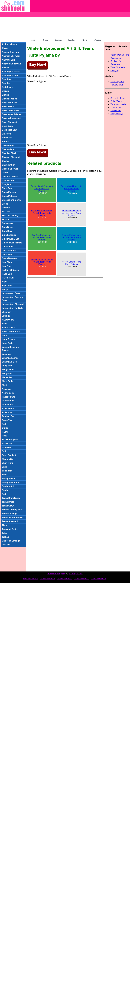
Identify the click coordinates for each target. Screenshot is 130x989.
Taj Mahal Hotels (118, 104)
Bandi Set (7, 79)
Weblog (71, 40)
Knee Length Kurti (11, 331)
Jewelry (58, 40)
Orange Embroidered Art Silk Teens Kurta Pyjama (71, 237)
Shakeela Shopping (56, 573)
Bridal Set (7, 138)
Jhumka (6, 316)
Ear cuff (6, 212)
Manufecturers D (81, 579)
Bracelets (6, 134)
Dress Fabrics (9, 192)
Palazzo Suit (8, 401)
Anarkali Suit (8, 60)
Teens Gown (8, 506)
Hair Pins (6, 266)
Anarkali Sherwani (11, 56)
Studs (5, 490)
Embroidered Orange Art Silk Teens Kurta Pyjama (71, 213)
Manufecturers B (47, 579)
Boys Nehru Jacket (11, 118)
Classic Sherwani (10, 169)
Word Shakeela (117, 67)
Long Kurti (7, 366)
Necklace (6, 389)
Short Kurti (7, 463)
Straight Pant (8, 478)
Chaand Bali (8, 145)
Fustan (5, 219)
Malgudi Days (116, 114)
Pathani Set (7, 405)
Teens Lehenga (9, 513)
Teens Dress (8, 502)
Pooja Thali (7, 420)
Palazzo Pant (8, 397)
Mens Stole (7, 381)
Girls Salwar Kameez (12, 243)
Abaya (5, 48)
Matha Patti (7, 377)
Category (114, 70)
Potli (4, 424)
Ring (4, 436)
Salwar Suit (7, 443)
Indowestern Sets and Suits (12, 298)
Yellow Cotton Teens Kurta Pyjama (71, 263)
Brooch (5, 141)
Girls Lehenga (9, 235)
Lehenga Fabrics (10, 358)
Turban (5, 537)
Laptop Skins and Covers (10, 348)
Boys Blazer (8, 106)
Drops (5, 204)
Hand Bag (7, 274)
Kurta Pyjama (8, 339)
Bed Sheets (7, 87)
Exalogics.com (76, 573)
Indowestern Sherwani (13, 304)
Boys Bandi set (9, 103)
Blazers (5, 91)
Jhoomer (6, 312)
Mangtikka (7, 373)
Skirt (4, 467)
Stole (4, 475)
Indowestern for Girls (12, 308)
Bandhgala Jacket (11, 71)
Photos (97, 40)
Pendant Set (8, 416)
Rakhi (5, 432)
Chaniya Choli (9, 153)
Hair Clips (7, 262)
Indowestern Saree (11, 293)
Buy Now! (37, 65)
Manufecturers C (64, 579)
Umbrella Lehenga (11, 541)
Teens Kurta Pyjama (12, 510)
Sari (4, 451)
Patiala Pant (8, 408)
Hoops (5, 289)
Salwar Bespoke (10, 440)
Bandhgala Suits (10, 75)
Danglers (6, 184)
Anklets (5, 68)
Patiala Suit (7, 412)
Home (32, 40)
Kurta (4, 335)
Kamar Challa (8, 327)
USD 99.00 (42, 189)
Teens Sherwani (10, 521)
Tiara (4, 525)
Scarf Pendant (9, 455)
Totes (4, 533)
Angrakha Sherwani (11, 64)
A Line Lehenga (9, 44)
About (84, 40)
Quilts (5, 428)
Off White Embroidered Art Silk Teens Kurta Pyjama (41, 213)
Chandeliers (8, 149)
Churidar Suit (8, 165)
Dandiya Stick (9, 180)
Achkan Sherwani (10, 52)
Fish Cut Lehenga (10, 215)
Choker (5, 161)
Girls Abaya (7, 223)
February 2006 (117, 82)
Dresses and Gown (11, 200)
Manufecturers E (98, 579)
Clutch (5, 173)
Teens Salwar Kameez (13, 517)
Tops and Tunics (10, 529)
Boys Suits (7, 126)
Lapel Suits (7, 343)
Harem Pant (8, 278)
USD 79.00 (71, 264)
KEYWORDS (8, 320)
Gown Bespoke (9, 258)
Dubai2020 (115, 107)
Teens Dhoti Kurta (11, 498)
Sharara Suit (8, 459)
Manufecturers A (30, 579)
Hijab (4, 282)
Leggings (6, 354)
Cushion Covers (10, 176)
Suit (4, 494)
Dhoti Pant (7, 188)
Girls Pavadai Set (10, 239)
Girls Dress (7, 227)
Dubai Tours (116, 101)
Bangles (6, 83)
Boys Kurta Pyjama (11, 114)
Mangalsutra (8, 369)
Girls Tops (7, 254)
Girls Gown (7, 231)
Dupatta (6, 208)
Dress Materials (9, 196)
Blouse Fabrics (9, 99)
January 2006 (116, 85)
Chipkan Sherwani (11, 157)
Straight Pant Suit (10, 482)
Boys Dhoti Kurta (10, 110)
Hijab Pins (7, 285)
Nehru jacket (8, 393)
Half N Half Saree (10, 270)
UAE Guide (115, 110)
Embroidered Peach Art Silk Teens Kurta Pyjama (71, 188)
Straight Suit (8, 486)
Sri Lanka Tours (117, 98)
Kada (4, 324)
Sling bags (7, 471)
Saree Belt (7, 447)
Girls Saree (7, 247)
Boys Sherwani (9, 122)
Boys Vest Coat (9, 130)
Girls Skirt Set (9, 250)
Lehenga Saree (9, 362)
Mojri (4, 385)
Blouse (5, 95)
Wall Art (6, 545)
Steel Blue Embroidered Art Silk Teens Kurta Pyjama (42, 261)
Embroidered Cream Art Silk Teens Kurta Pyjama (42, 188)
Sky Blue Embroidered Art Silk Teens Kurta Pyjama (41, 237)
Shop (45, 40)
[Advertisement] (61, 18)
